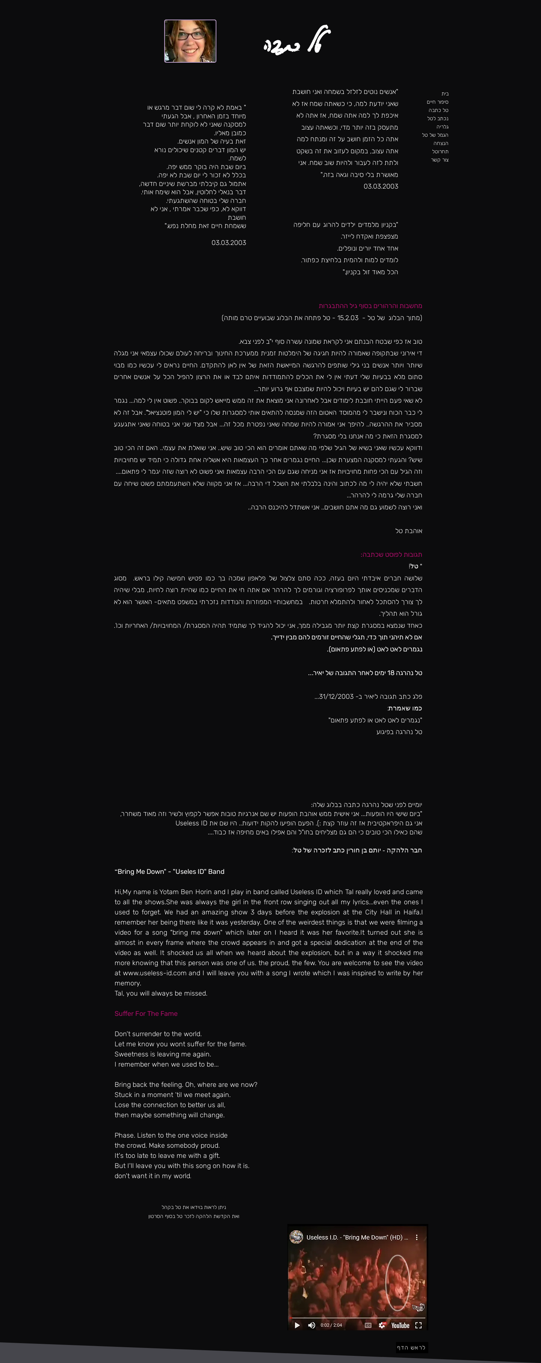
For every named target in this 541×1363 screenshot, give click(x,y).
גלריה (443, 127)
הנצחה (441, 143)
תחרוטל (440, 151)
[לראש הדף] (412, 1347)
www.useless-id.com (155, 973)
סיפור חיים (438, 102)
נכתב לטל (438, 118)
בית (445, 94)
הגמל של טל (435, 135)
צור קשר (440, 160)
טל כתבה (439, 110)
